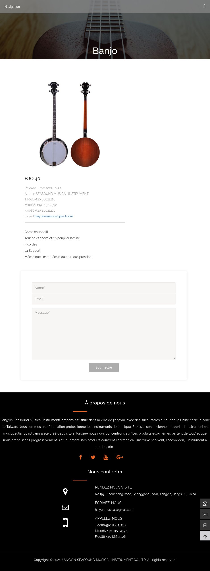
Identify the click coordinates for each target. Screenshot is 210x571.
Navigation (12, 6)
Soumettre (104, 367)
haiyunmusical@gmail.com (54, 216)
